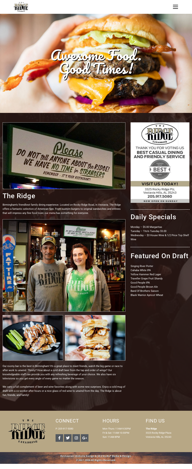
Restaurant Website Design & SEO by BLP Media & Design (95, 456)
